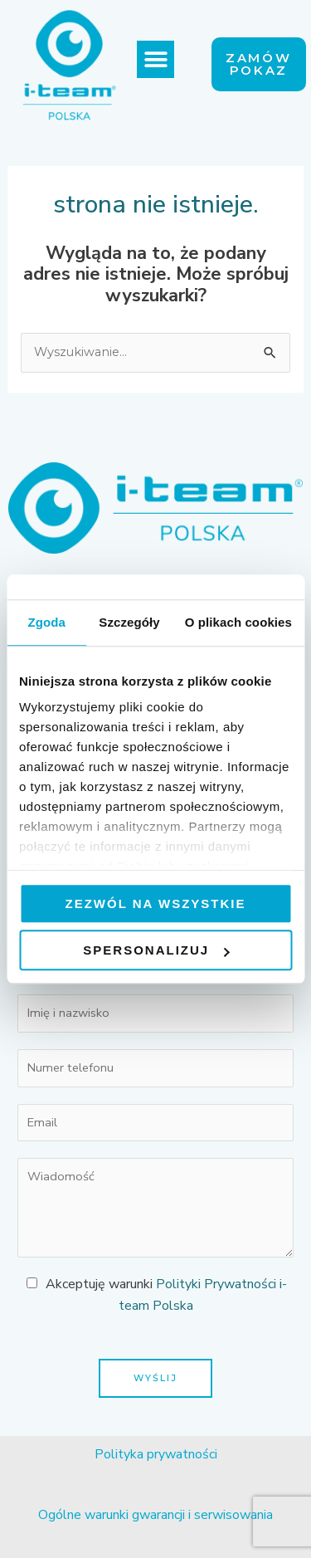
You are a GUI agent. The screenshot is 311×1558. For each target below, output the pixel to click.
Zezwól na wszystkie (156, 903)
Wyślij (155, 1378)
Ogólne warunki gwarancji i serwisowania (155, 1515)
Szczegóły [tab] (129, 622)
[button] (155, 59)
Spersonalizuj (156, 950)
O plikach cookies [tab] (238, 622)
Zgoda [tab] (46, 622)
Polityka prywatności (156, 1454)
